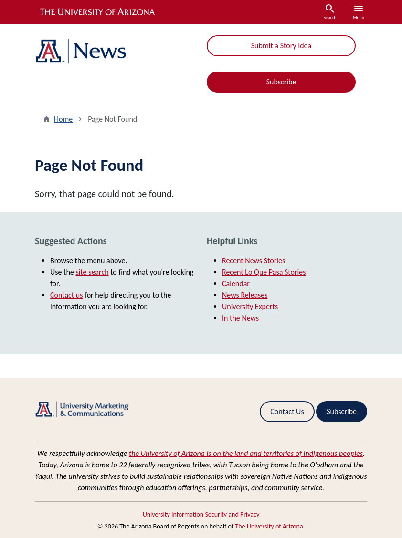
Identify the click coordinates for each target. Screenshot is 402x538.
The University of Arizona (269, 526)
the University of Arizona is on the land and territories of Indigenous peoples (246, 453)
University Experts (250, 306)
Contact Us (287, 411)
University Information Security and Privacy (201, 514)
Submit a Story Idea (281, 45)
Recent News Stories (253, 260)
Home (63, 119)
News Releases (245, 295)
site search (91, 272)
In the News (240, 317)
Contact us (66, 295)
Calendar (236, 283)
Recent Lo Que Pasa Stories (264, 272)
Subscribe (281, 81)
